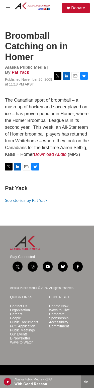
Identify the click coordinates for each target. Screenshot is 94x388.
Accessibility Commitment (59, 324)
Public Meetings (22, 330)
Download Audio (50, 154)
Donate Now (58, 306)
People (15, 318)
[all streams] (87, 381)
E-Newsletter (20, 338)
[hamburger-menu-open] (8, 8)
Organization (20, 310)
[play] (8, 381)
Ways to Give (59, 310)
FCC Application (22, 326)
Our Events (19, 334)
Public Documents (24, 322)
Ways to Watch (21, 342)
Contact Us (18, 306)
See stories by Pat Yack (26, 200)
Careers (16, 314)
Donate (78, 8)
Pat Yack (20, 72)
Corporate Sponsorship (59, 316)
